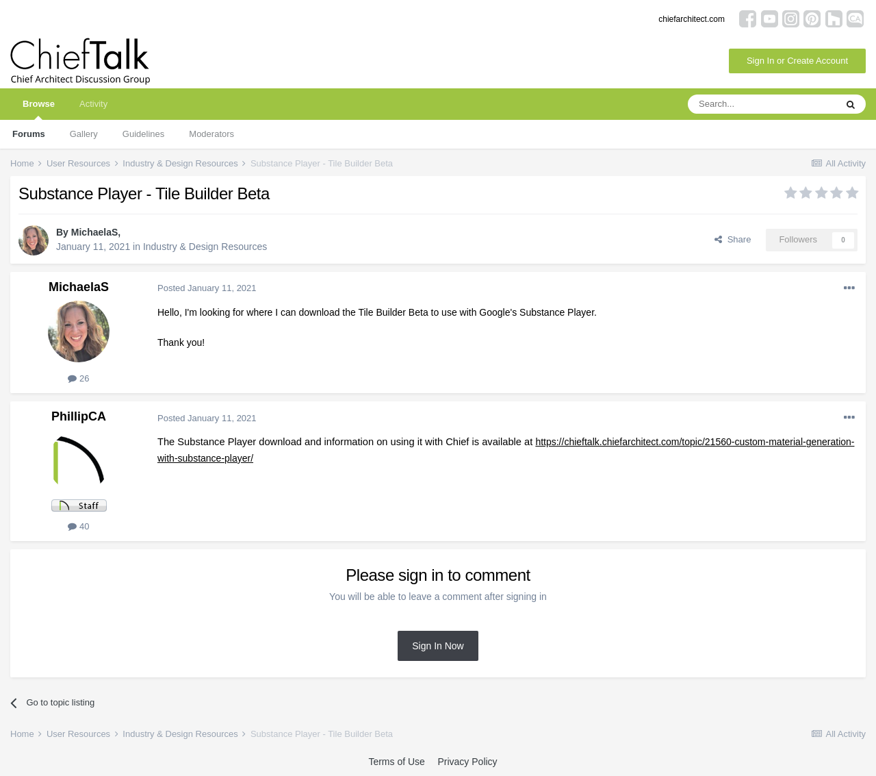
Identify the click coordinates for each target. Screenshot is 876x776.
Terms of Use (396, 761)
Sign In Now (437, 645)
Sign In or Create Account (797, 60)
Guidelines (143, 134)
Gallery (84, 134)
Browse (39, 109)
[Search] (762, 104)
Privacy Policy (467, 761)
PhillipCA (78, 416)
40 (78, 526)
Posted (207, 288)
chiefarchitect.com (691, 19)
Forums (28, 134)
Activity (93, 104)
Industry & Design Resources (205, 246)
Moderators (211, 134)
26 (78, 378)
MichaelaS (94, 232)
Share (732, 239)
